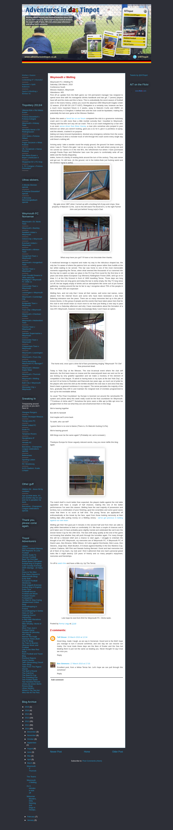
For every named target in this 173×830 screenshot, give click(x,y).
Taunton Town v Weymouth (28, 270)
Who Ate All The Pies (31, 692)
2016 (27, 707)
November (31, 735)
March (30, 763)
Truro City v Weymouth (31, 310)
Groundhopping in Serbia (32, 611)
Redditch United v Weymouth (29, 233)
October (30, 739)
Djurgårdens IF (28, 438)
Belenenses (27, 455)
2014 (27, 714)
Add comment (57, 680)
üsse (32, 117)
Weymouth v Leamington (32, 353)
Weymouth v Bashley (31, 228)
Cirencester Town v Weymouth (30, 287)
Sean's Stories (28, 660)
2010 (27, 729)
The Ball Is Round (29, 671)
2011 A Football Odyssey (32, 548)
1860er (25, 546)
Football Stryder (28, 596)
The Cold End (28, 673)
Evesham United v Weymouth (29, 244)
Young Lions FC (28, 421)
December (31, 732)
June (29, 752)
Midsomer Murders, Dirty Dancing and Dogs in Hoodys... (31, 804)
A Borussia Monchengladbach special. (29, 200)
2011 (27, 725)
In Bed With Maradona (31, 619)
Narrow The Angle (29, 637)
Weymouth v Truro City (31, 357)
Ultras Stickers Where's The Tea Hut (31, 689)
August (30, 748)
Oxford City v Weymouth (32, 239)
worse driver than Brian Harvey (73, 126)
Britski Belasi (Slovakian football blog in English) (32, 562)
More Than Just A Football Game (29, 629)
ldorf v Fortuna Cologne (31, 118)
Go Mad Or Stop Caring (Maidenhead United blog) (32, 602)
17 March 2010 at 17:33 (80, 663)
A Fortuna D (27, 191)
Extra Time (26, 589)
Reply (59, 655)
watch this (62, 563)
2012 (27, 721)
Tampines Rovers (29, 434)
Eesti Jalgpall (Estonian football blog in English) (32, 586)
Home (87, 751)
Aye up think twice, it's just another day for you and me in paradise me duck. (32, 499)
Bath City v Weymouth (31, 383)
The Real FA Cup (29, 675)
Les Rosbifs (27, 621)
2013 (27, 718)
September (31, 743)
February (31, 817)
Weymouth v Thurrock (31, 374)
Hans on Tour (27, 613)
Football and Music (30, 594)
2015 (27, 710)
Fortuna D (26, 117)
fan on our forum (76, 118)
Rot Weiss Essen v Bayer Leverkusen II (30, 156)
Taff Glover (62, 637)
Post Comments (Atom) (92, 761)
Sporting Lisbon (28, 460)
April (29, 759)
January (30, 820)
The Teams (31, 777)
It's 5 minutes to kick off (31, 789)
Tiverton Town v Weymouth (28, 328)
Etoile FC (26, 429)
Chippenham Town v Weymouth (30, 347)
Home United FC (29, 425)
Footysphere (27, 598)
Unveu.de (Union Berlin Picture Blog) (31, 685)
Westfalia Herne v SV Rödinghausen (31, 131)
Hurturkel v (29, 85)
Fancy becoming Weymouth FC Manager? (32, 362)
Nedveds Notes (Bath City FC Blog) (31, 640)
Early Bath (26, 579)
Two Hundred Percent (31, 682)
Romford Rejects (29, 658)
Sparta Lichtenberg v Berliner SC (30, 92)
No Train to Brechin (30, 643)
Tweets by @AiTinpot (139, 75)
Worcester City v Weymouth (29, 388)
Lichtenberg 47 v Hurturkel (32, 80)
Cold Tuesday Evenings (32, 566)
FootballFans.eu (29, 591)
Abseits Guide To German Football (29, 556)
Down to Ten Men (29, 572)
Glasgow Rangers (29, 412)
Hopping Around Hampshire (29, 616)
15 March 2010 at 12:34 (77, 637)
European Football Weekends (29, 582)
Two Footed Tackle (30, 680)
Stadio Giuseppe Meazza (32, 417)
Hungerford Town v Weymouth (30, 257)
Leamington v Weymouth (32, 292)
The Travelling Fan (30, 677)
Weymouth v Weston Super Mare (30, 369)
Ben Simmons (63, 663)
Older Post (117, 751)
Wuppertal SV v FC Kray (32, 162)
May (29, 756)
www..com (140, 91)
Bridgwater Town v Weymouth (29, 304)
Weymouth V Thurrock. (31, 769)
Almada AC (26, 442)
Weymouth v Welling (30, 378)
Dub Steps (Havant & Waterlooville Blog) (31, 575)
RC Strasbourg (28, 464)
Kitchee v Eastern (28, 75)
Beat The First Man (30, 559)
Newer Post (56, 751)
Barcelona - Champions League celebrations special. (32, 449)
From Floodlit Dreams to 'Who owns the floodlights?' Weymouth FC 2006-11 (32, 278)
